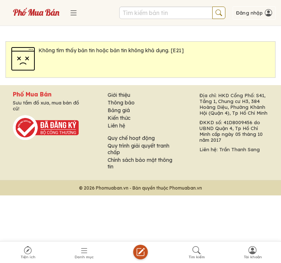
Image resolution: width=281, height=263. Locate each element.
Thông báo (121, 102)
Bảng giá (119, 110)
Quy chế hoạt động (131, 138)
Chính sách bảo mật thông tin (140, 163)
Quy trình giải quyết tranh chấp (138, 149)
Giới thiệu (119, 95)
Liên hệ (116, 125)
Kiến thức (119, 118)
